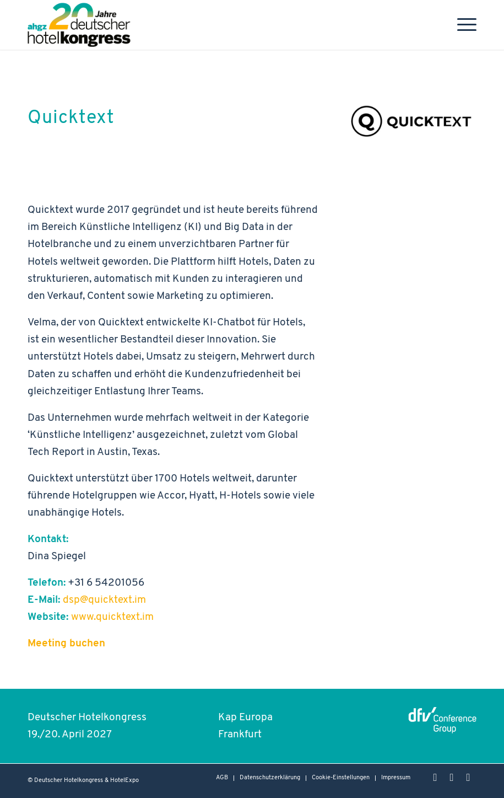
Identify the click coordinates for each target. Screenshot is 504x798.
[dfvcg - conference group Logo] (442, 719)
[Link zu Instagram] (435, 777)
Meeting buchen (66, 644)
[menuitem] (461, 25)
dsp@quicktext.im (104, 600)
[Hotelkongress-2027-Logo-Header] (82, 25)
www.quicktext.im (113, 617)
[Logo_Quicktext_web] (410, 121)
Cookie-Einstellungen (341, 778)
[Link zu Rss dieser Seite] (468, 777)
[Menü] (461, 25)
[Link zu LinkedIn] (451, 777)
